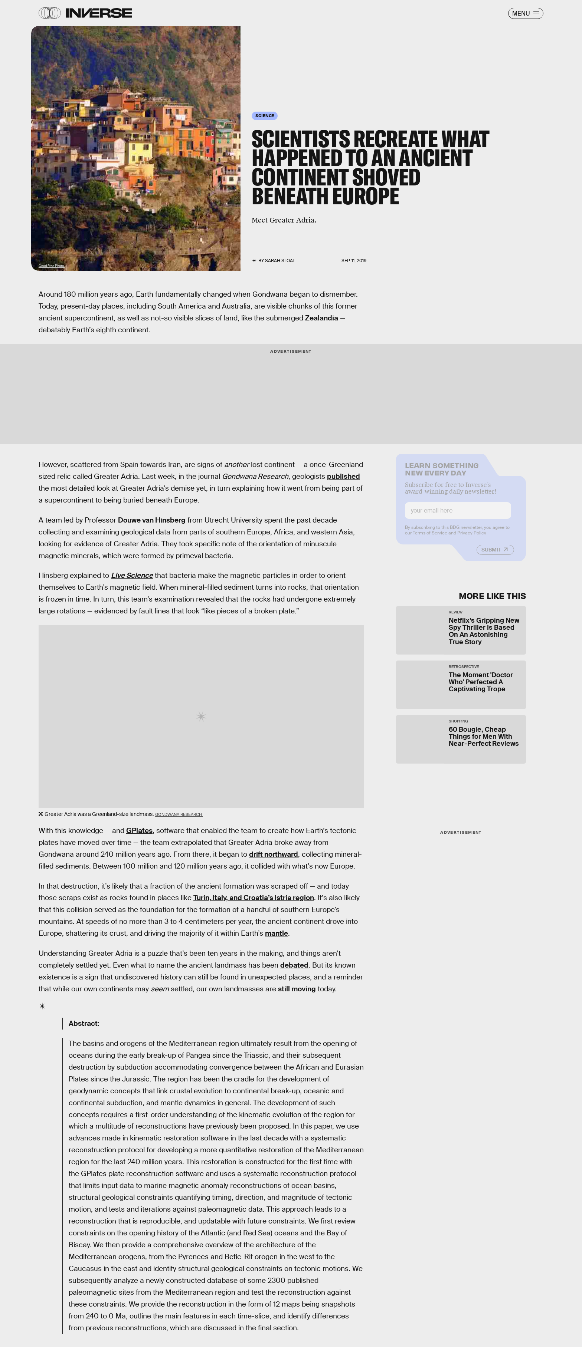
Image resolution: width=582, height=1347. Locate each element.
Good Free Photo (52, 266)
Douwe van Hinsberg (152, 520)
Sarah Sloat (280, 261)
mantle (276, 933)
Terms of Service (430, 538)
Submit (491, 554)
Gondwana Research (179, 814)
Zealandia (321, 318)
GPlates (139, 830)
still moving (297, 989)
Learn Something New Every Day (442, 473)
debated (294, 965)
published (343, 476)
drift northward (273, 854)
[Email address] (458, 515)
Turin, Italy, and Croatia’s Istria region (253, 897)
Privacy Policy (471, 538)
